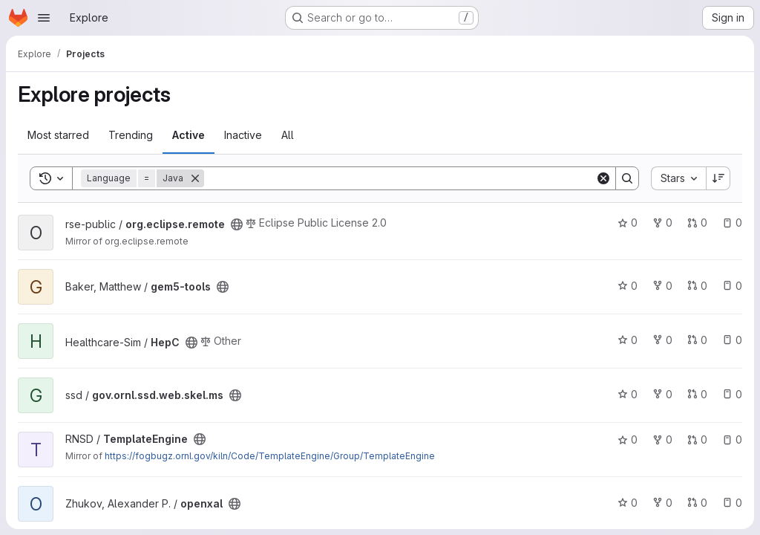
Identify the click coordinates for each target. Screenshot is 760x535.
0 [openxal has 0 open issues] (732, 502)
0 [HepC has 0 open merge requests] (697, 340)
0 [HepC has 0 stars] (628, 340)
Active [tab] (188, 135)
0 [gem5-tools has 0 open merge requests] (697, 285)
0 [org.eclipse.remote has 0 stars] (628, 222)
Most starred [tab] (58, 135)
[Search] (399, 178)
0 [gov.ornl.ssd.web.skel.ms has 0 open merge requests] (697, 394)
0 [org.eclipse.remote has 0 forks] (662, 222)
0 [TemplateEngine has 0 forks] (662, 439)
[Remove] (195, 178)
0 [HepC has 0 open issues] (732, 340)
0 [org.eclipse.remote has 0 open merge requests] (697, 222)
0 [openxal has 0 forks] (662, 502)
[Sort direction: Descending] (718, 178)
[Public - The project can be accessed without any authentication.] (237, 224)
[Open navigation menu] (44, 18)
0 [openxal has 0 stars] (628, 502)
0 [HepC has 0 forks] (662, 340)
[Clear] (603, 178)
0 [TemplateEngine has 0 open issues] (732, 439)
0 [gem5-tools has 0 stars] (628, 285)
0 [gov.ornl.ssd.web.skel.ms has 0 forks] (662, 394)
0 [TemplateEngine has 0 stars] (628, 439)
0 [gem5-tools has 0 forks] (662, 285)
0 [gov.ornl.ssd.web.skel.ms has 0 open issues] (732, 394)
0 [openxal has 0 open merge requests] (697, 502)
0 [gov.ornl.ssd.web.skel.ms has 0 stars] (628, 394)
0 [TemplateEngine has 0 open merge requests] (697, 439)
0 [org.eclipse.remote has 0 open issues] (732, 222)
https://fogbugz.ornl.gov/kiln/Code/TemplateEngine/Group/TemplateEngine (270, 455)
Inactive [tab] (243, 135)
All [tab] (287, 135)
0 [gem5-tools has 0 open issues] (732, 285)
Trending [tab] (130, 135)
